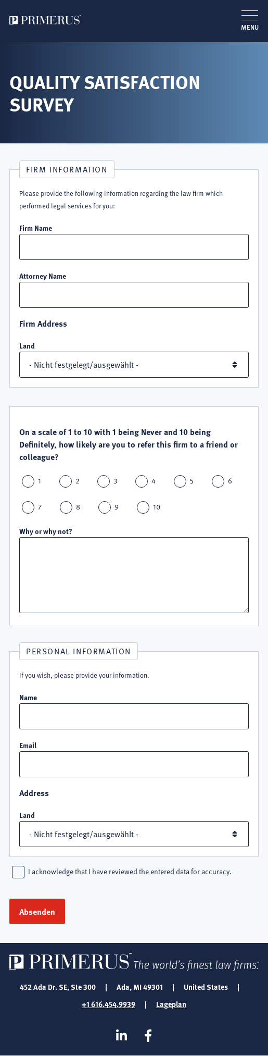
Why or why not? (45, 531)
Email (27, 745)
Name (28, 697)
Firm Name (35, 227)
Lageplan (171, 1004)
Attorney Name (42, 275)
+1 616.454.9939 (108, 1004)
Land (27, 345)
